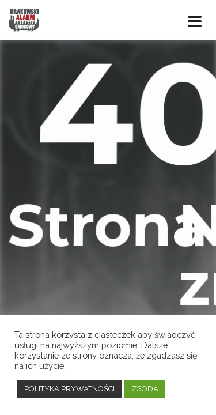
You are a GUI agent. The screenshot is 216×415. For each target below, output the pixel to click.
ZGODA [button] (144, 388)
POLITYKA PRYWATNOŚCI (69, 388)
